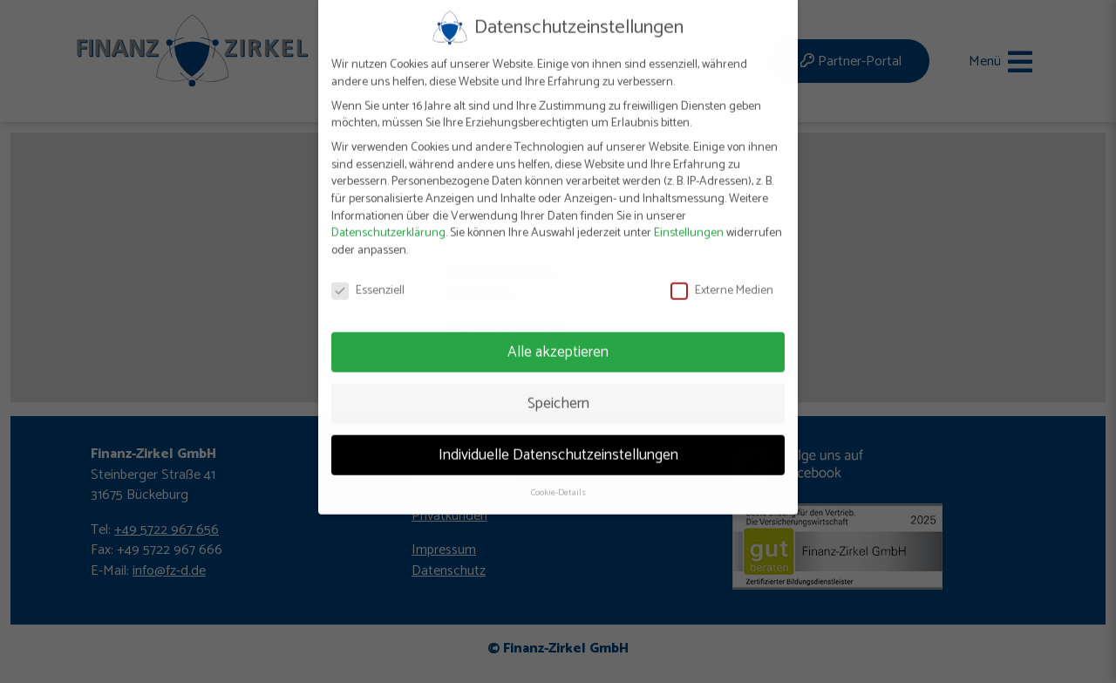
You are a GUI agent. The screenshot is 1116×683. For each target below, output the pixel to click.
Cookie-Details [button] (558, 478)
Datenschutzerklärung (388, 218)
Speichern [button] (558, 388)
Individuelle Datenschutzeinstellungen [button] (558, 439)
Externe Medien (721, 276)
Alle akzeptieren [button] (558, 336)
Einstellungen (689, 218)
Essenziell (368, 276)
